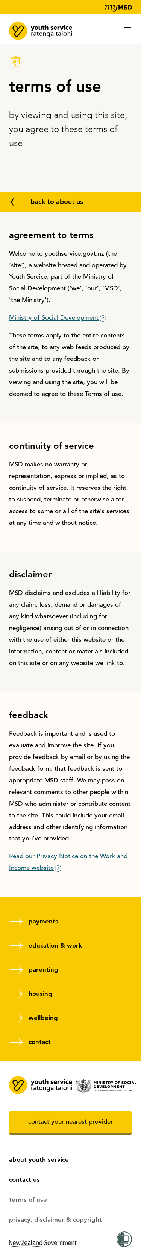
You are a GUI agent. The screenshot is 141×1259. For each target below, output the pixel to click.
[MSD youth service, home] (41, 28)
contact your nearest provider (70, 1122)
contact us (24, 1180)
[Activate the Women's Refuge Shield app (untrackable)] (124, 1240)
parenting (43, 970)
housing (40, 994)
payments (43, 922)
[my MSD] (116, 8)
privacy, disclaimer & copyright (55, 1220)
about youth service (39, 1160)
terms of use (28, 1200)
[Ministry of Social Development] (104, 1086)
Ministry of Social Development (54, 318)
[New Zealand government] (43, 1255)
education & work (55, 946)
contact (40, 1042)
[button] (127, 29)
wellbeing (43, 1018)
